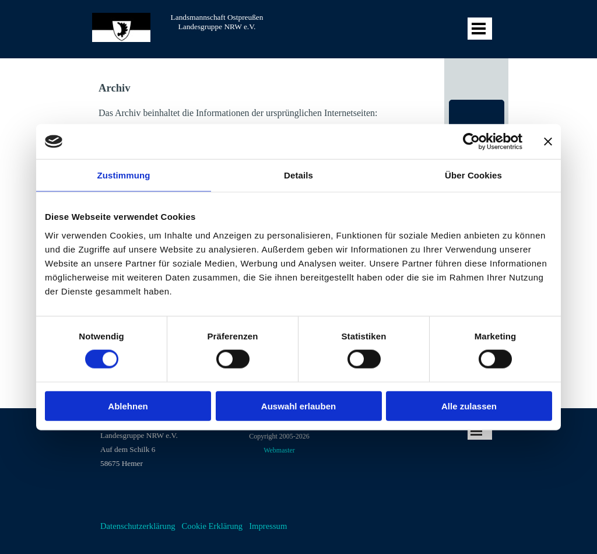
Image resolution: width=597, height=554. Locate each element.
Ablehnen (128, 406)
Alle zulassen (469, 406)
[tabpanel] (161, 442)
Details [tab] (298, 175)
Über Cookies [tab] (473, 175)
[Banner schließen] (548, 142)
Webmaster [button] (279, 450)
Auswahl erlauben (298, 406)
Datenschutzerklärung (137, 526)
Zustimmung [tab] (123, 175)
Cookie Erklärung (212, 526)
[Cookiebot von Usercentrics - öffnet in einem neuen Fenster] (471, 141)
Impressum (268, 526)
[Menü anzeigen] (479, 28)
